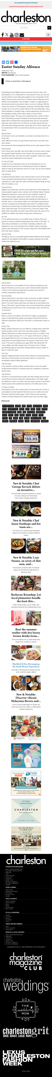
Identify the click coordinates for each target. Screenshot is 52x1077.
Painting (5, 421)
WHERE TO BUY (9, 880)
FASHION (8, 918)
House (45, 405)
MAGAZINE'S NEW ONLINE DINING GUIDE (26, 6)
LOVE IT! (8, 921)
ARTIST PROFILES (10, 902)
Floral (5, 418)
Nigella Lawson (36, 418)
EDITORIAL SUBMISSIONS (12, 883)
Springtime (13, 421)
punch (41, 415)
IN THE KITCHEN (10, 894)
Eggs (16, 415)
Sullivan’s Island (8, 405)
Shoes (15, 418)
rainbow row (40, 412)
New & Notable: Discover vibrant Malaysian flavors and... (26, 697)
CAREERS (8, 884)
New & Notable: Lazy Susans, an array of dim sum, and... (26, 560)
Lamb (21, 418)
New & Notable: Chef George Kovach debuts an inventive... (26, 486)
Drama (22, 415)
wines (33, 409)
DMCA (28, 1071)
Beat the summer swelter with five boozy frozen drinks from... (26, 632)
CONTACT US (9, 877)
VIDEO (7, 926)
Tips (10, 418)
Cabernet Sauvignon (9, 412)
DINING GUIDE (9, 890)
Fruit (27, 409)
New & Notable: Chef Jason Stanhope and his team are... (26, 523)
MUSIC (7, 904)
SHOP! (26, 43)
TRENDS (8, 915)
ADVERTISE (8, 878)
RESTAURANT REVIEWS (11, 891)
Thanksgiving (35, 421)
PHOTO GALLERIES (10, 928)
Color (5, 415)
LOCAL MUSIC (9, 929)
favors (35, 415)
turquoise (44, 421)
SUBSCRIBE (26, 39)
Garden (18, 405)
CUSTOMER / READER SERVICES (14, 870)
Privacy (24, 1071)
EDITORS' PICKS (10, 907)
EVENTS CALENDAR (11, 901)
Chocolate (31, 412)
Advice (29, 405)
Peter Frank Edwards (22, 75)
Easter (28, 415)
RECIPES (8, 896)
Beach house (37, 405)
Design (22, 409)
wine (23, 405)
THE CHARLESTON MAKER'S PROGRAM (26, 3)
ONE (44, 418)
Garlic (11, 415)
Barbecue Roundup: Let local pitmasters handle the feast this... (26, 598)
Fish (24, 412)
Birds (38, 409)
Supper (21, 421)
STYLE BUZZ (9, 919)
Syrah (27, 421)
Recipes (44, 409)
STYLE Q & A (9, 916)
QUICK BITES (9, 893)
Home (19, 412)
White (4, 409)
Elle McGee (12, 73)
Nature (27, 418)
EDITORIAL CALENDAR (11, 881)
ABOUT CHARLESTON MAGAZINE (14, 869)
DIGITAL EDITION (10, 875)
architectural (13, 409)
